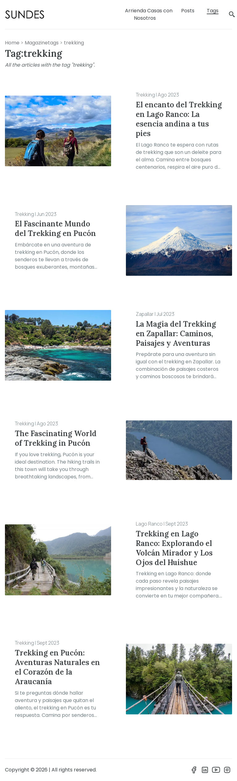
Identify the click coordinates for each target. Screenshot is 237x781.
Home (12, 42)
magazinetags (42, 42)
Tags (212, 10)
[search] (232, 15)
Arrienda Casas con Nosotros (149, 14)
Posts (187, 10)
